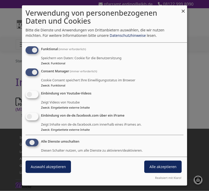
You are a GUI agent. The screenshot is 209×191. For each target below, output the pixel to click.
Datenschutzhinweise (128, 35)
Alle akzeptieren (162, 166)
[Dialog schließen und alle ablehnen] (183, 8)
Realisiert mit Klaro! (168, 178)
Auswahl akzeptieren (48, 166)
